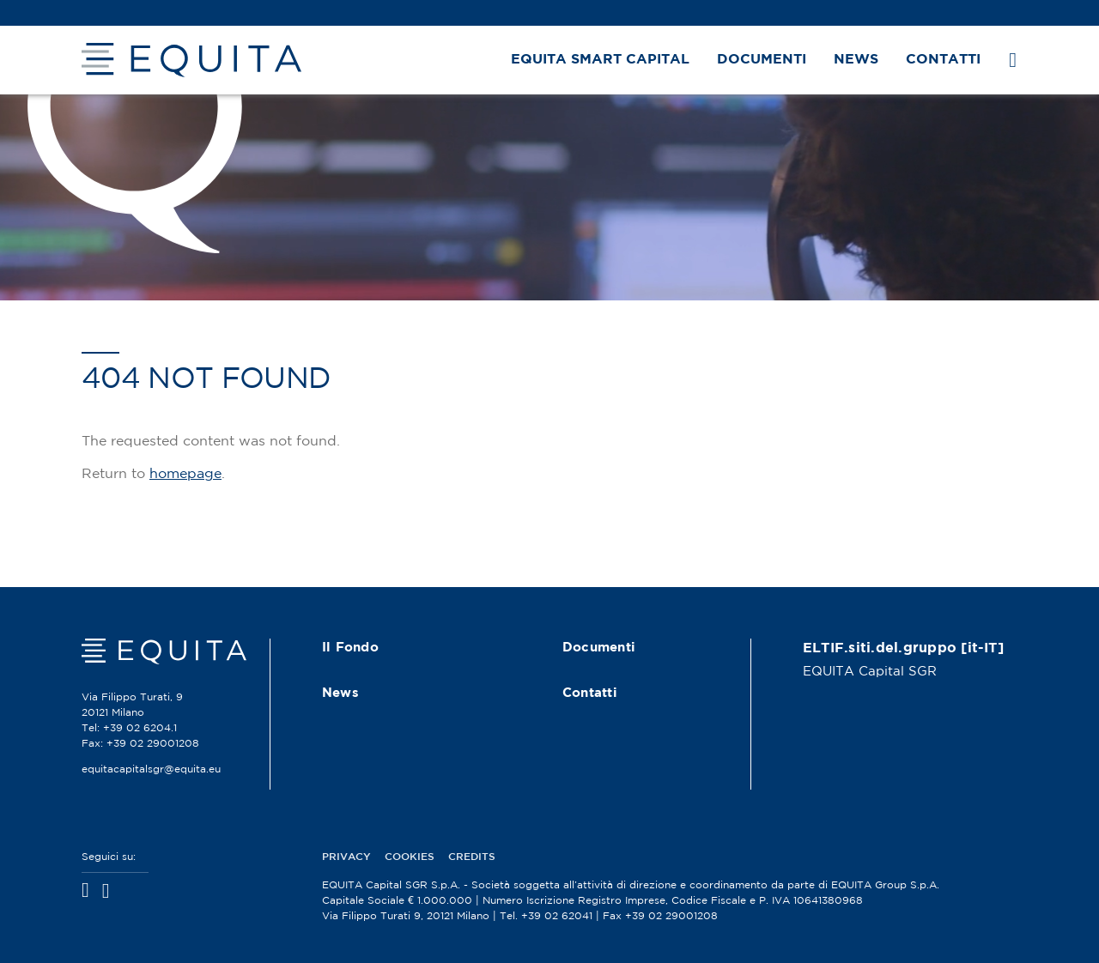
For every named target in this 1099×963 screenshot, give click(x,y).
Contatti (943, 59)
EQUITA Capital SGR (870, 671)
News (856, 59)
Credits (471, 857)
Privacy (346, 857)
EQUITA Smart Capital (600, 59)
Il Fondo (350, 647)
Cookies (409, 857)
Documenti (761, 59)
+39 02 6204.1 (140, 728)
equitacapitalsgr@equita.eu (151, 769)
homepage (185, 474)
